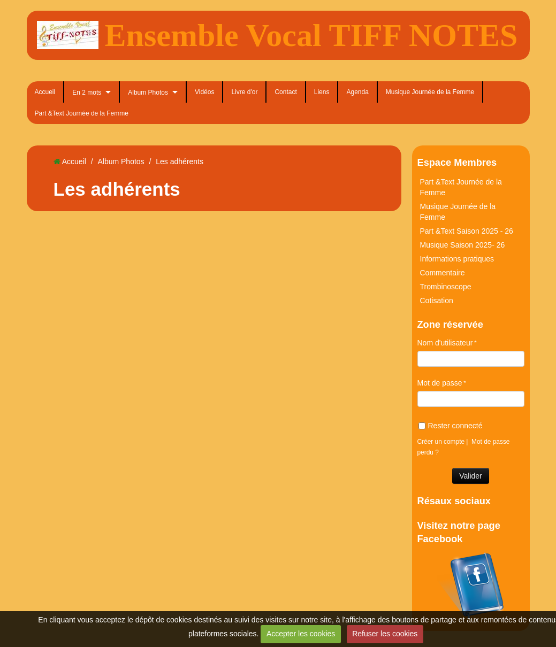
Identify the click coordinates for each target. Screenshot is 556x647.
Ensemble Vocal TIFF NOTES (311, 35)
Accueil (45, 92)
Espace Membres (457, 162)
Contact (285, 92)
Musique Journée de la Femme (430, 92)
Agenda (357, 92)
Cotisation (436, 300)
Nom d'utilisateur (445, 342)
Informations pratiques (457, 259)
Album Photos (148, 92)
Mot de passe (439, 383)
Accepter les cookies (300, 633)
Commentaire (442, 272)
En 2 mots (86, 92)
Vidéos (204, 92)
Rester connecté (450, 425)
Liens (322, 92)
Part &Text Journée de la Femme (81, 113)
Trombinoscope (445, 286)
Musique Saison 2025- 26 (462, 245)
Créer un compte (441, 441)
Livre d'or (244, 92)
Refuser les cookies (384, 633)
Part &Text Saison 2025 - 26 (466, 231)
